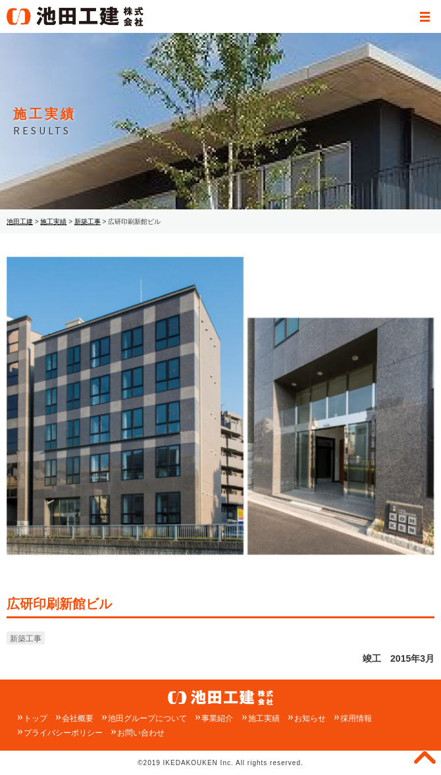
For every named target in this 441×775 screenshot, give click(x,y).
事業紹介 (217, 718)
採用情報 (356, 718)
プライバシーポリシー (63, 732)
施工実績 (264, 718)
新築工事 (25, 638)
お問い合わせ (141, 732)
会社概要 (77, 718)
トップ (35, 718)
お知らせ (310, 718)
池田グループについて (147, 718)
